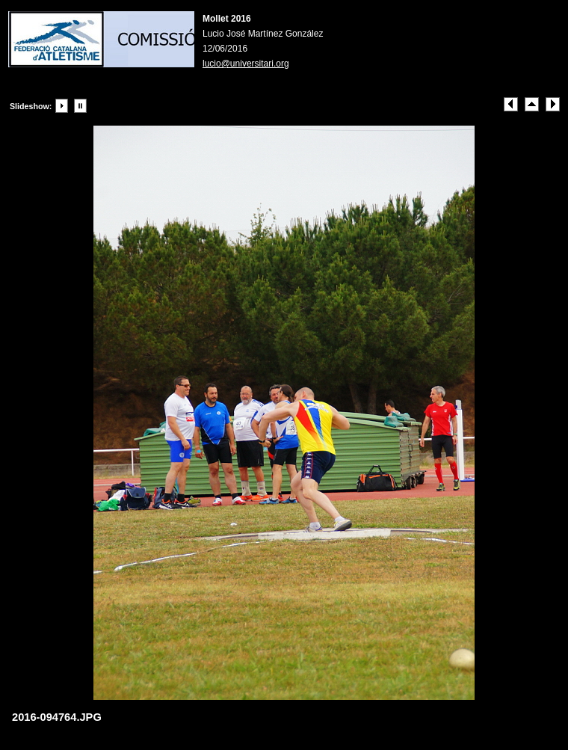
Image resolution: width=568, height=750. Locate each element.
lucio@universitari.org (246, 63)
